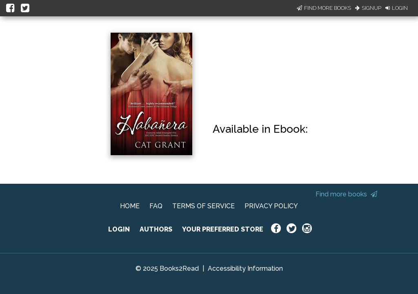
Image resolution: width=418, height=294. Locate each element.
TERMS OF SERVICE (203, 206)
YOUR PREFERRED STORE (222, 229)
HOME (130, 206)
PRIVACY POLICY (271, 206)
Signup (368, 8)
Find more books (346, 194)
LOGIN (119, 229)
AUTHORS (156, 229)
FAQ (155, 206)
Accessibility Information (245, 268)
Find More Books (324, 8)
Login (396, 8)
